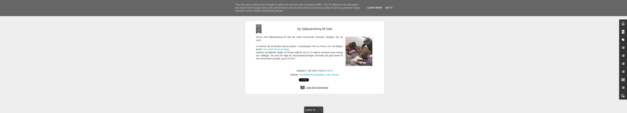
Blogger (316, 111)
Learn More (374, 7)
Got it (389, 7)
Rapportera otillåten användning (331, 111)
